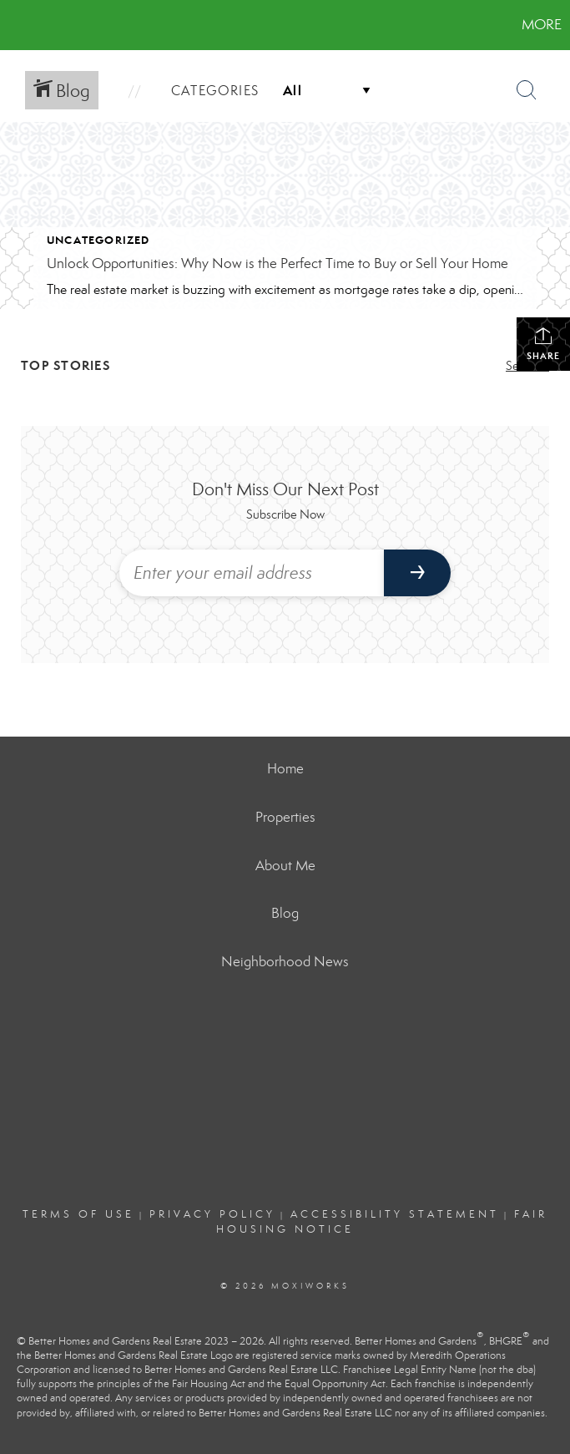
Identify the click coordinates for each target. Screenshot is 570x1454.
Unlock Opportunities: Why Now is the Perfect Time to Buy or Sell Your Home (277, 263)
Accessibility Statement (394, 1214)
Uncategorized (98, 240)
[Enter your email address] (251, 573)
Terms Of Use (78, 1214)
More (542, 24)
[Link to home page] (21, 25)
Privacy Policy (212, 1214)
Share (543, 344)
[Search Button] (526, 90)
